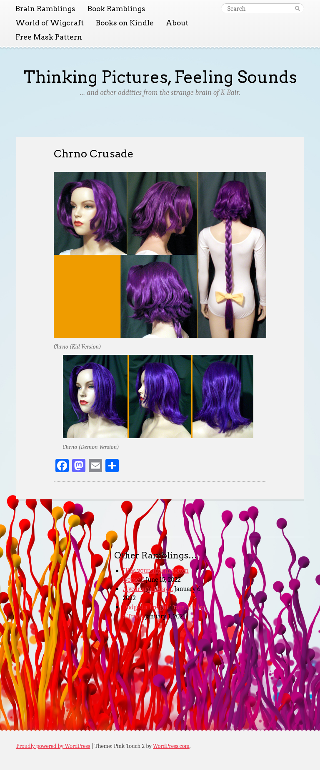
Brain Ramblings (45, 9)
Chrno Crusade (93, 153)
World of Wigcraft (49, 23)
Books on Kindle (125, 23)
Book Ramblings (116, 9)
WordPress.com (171, 746)
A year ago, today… (148, 589)
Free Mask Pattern (48, 37)
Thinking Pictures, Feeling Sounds (160, 77)
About (177, 23)
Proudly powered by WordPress (53, 746)
